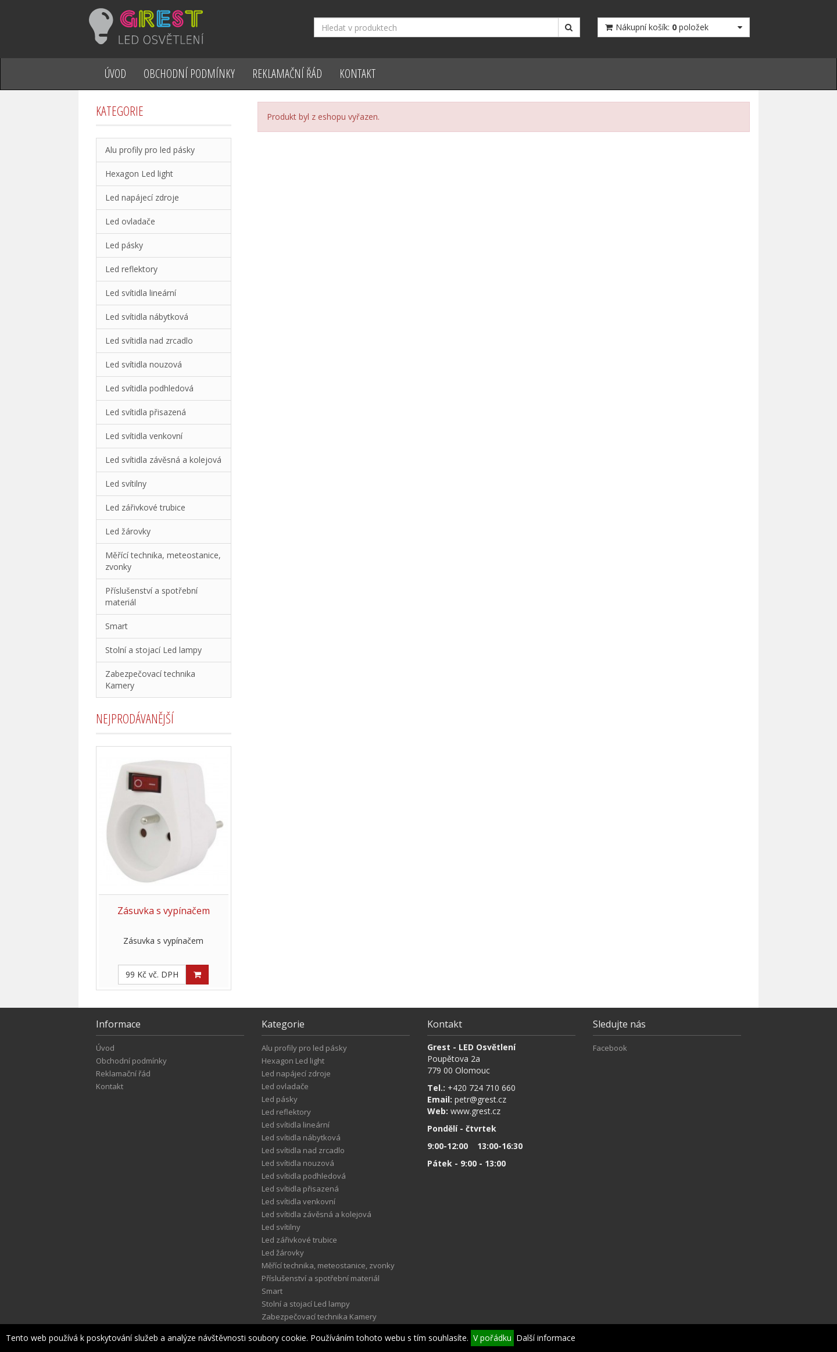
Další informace (545, 1337)
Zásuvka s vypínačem (163, 910)
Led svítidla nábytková (146, 316)
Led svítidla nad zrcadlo (149, 340)
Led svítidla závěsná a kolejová (163, 459)
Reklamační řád (287, 73)
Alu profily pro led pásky (150, 149)
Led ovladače (130, 221)
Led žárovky (128, 531)
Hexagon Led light (139, 173)
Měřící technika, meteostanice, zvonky (163, 561)
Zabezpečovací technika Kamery (150, 679)
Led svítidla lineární (140, 292)
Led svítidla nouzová (143, 364)
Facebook (610, 1048)
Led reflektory (131, 268)
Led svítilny (125, 483)
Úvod (115, 73)
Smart (116, 626)
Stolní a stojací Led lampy (153, 649)
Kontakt (357, 73)
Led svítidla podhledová (149, 388)
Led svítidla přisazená (145, 412)
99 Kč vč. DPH (152, 974)
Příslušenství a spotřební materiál (151, 596)
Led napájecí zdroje (142, 197)
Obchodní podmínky (189, 73)
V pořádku (492, 1337)
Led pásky (124, 245)
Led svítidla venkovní (144, 435)
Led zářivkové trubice (145, 507)
